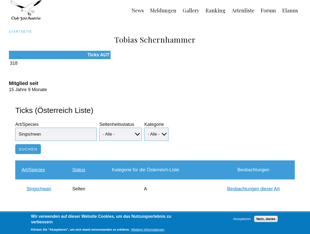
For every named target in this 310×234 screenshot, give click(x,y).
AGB (7, 212)
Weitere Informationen (147, 231)
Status (78, 161)
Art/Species (27, 116)
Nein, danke (265, 220)
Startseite (20, 32)
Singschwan (39, 180)
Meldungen (163, 10)
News (138, 10)
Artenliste (243, 10)
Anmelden (297, 212)
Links (49, 212)
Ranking (215, 10)
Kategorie (154, 116)
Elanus (290, 10)
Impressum (28, 212)
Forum (268, 10)
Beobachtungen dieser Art (253, 180)
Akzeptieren (242, 220)
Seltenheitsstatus (116, 116)
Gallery (191, 10)
